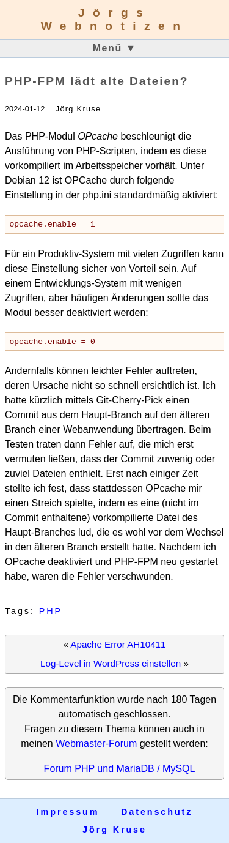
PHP (50, 615)
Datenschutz (156, 812)
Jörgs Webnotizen (115, 19)
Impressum (68, 812)
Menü (115, 48)
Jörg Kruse (114, 829)
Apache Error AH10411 (117, 648)
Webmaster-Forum (96, 747)
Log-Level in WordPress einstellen (110, 667)
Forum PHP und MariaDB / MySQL (119, 772)
